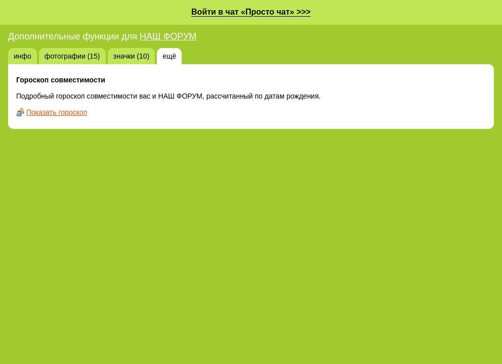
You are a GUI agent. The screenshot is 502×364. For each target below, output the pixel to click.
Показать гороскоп (56, 112)
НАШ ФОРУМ (168, 36)
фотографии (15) (72, 56)
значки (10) (131, 56)
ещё (169, 56)
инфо (22, 56)
